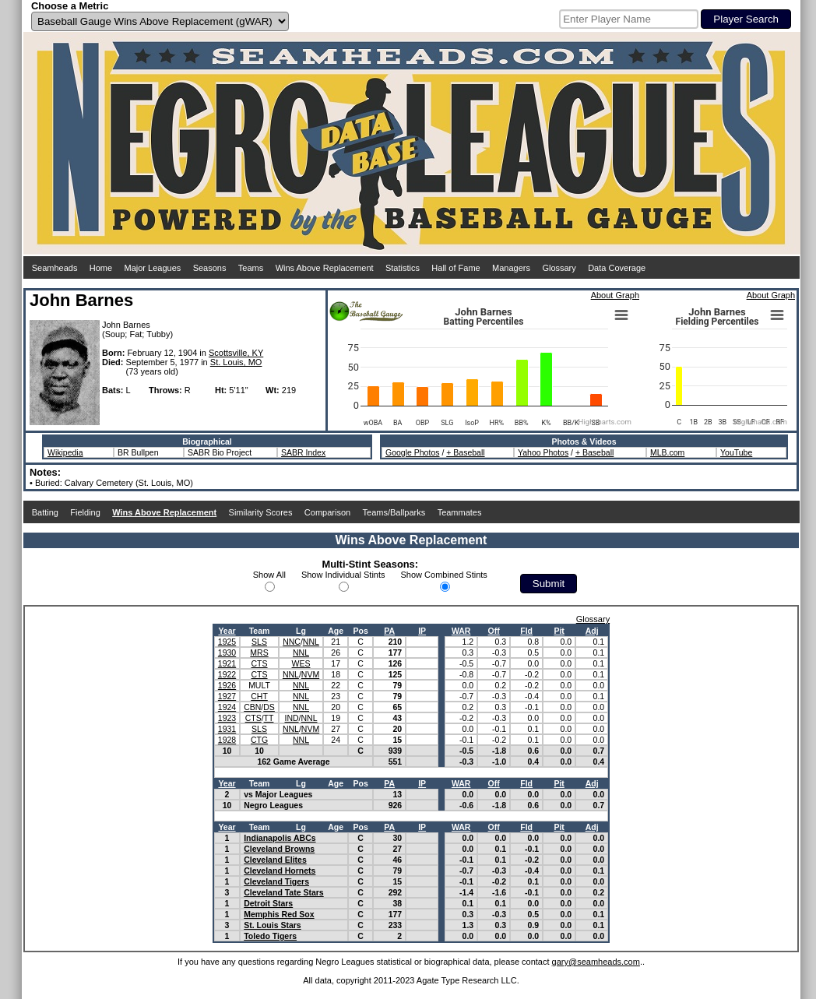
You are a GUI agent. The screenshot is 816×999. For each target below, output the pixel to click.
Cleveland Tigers (276, 881)
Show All (269, 574)
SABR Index (303, 452)
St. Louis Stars (272, 925)
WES (301, 663)
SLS (259, 641)
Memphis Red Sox (279, 914)
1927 (227, 696)
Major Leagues (153, 268)
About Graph (615, 295)
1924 (227, 707)
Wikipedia (65, 452)
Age (335, 630)
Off (494, 630)
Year (226, 630)
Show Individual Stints (343, 574)
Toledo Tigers (270, 936)
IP (422, 630)
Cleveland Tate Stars (284, 892)
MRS (259, 652)
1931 (227, 728)
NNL (311, 641)
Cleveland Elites (275, 859)
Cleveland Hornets (279, 870)
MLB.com (667, 452)
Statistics (402, 268)
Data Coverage (616, 268)
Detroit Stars (268, 903)
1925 (227, 641)
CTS (259, 663)
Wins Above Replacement (325, 268)
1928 (227, 739)
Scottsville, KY (236, 352)
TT (269, 718)
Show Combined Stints (444, 574)
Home (101, 268)
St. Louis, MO (236, 362)
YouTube (736, 452)
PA (389, 630)
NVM (310, 674)
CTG (259, 739)
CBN (252, 707)
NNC (292, 641)
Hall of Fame (455, 268)
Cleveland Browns (279, 848)
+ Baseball (465, 452)
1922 (227, 674)
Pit (559, 630)
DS (269, 707)
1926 (227, 685)
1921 (227, 663)
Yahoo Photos (543, 452)
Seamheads (55, 268)
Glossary (558, 268)
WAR (461, 630)
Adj (592, 630)
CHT (259, 696)
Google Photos (412, 452)
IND (292, 718)
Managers (511, 268)
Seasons (210, 268)
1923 (227, 718)
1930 (227, 652)
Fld (526, 630)
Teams (250, 268)
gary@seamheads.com (596, 961)
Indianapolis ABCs (279, 837)
